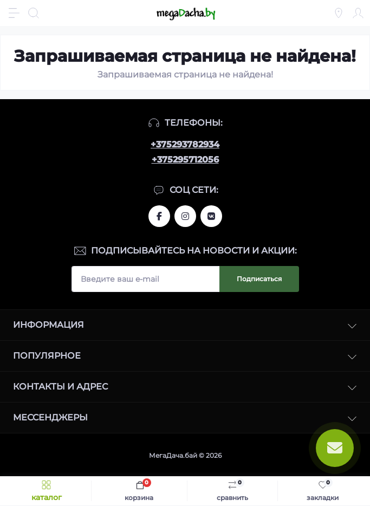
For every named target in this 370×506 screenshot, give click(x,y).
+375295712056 (185, 159)
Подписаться (259, 279)
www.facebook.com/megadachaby (159, 216)
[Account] (358, 13)
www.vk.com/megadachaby (211, 216)
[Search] (33, 13)
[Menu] (14, 13)
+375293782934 (185, 144)
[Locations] (338, 13)
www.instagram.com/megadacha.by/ (185, 216)
